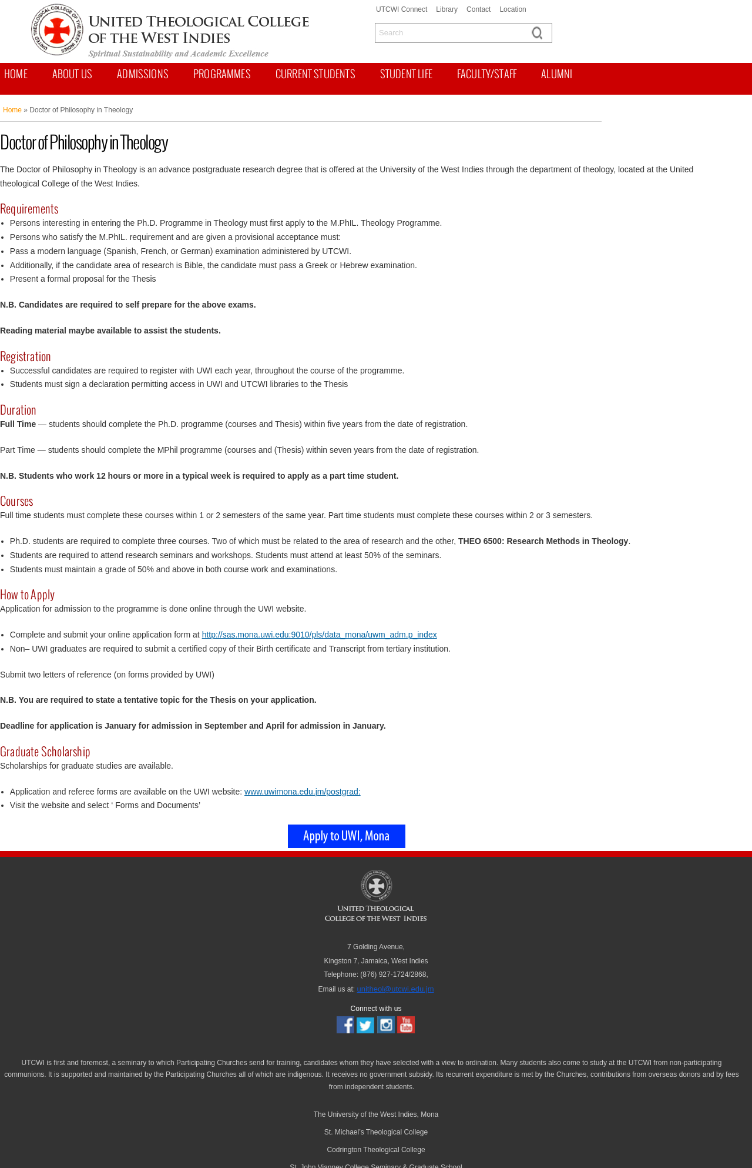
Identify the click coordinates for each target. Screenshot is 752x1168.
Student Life (406, 74)
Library (447, 9)
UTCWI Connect (401, 9)
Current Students (315, 74)
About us (72, 74)
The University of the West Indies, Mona (376, 1114)
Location (512, 9)
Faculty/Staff (486, 74)
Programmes (222, 74)
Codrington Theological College (376, 1150)
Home (16, 74)
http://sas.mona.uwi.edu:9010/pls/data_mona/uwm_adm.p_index (319, 634)
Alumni (556, 74)
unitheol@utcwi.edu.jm (395, 989)
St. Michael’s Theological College (376, 1132)
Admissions (143, 74)
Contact (478, 9)
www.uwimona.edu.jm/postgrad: (302, 791)
